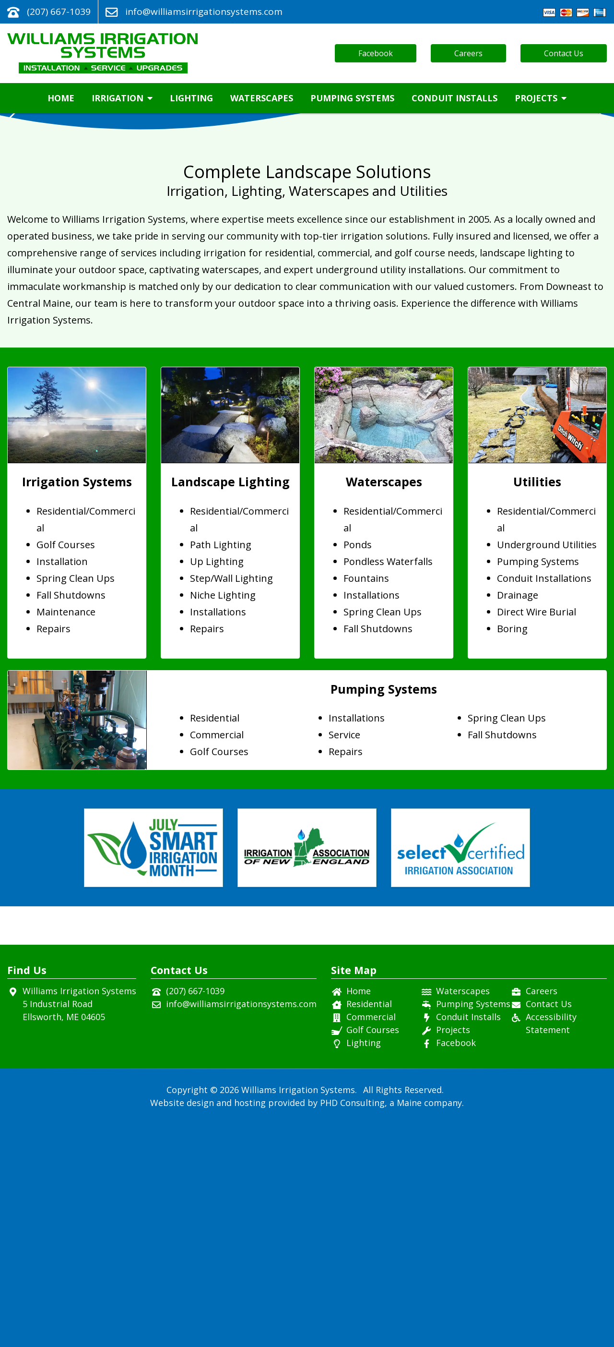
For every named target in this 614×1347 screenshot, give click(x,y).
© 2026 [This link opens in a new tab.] (224, 1313)
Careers (468, 53)
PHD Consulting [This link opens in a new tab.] (352, 1326)
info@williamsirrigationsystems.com (204, 11)
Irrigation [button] (122, 98)
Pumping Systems (352, 98)
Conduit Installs (468, 1240)
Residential (369, 1227)
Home (60, 98)
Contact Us (563, 53)
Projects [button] (541, 98)
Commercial (371, 1240)
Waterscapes (261, 98)
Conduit (454, 98)
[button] (602, 233)
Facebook (375, 53)
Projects (453, 1253)
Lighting (191, 98)
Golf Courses (372, 1253)
